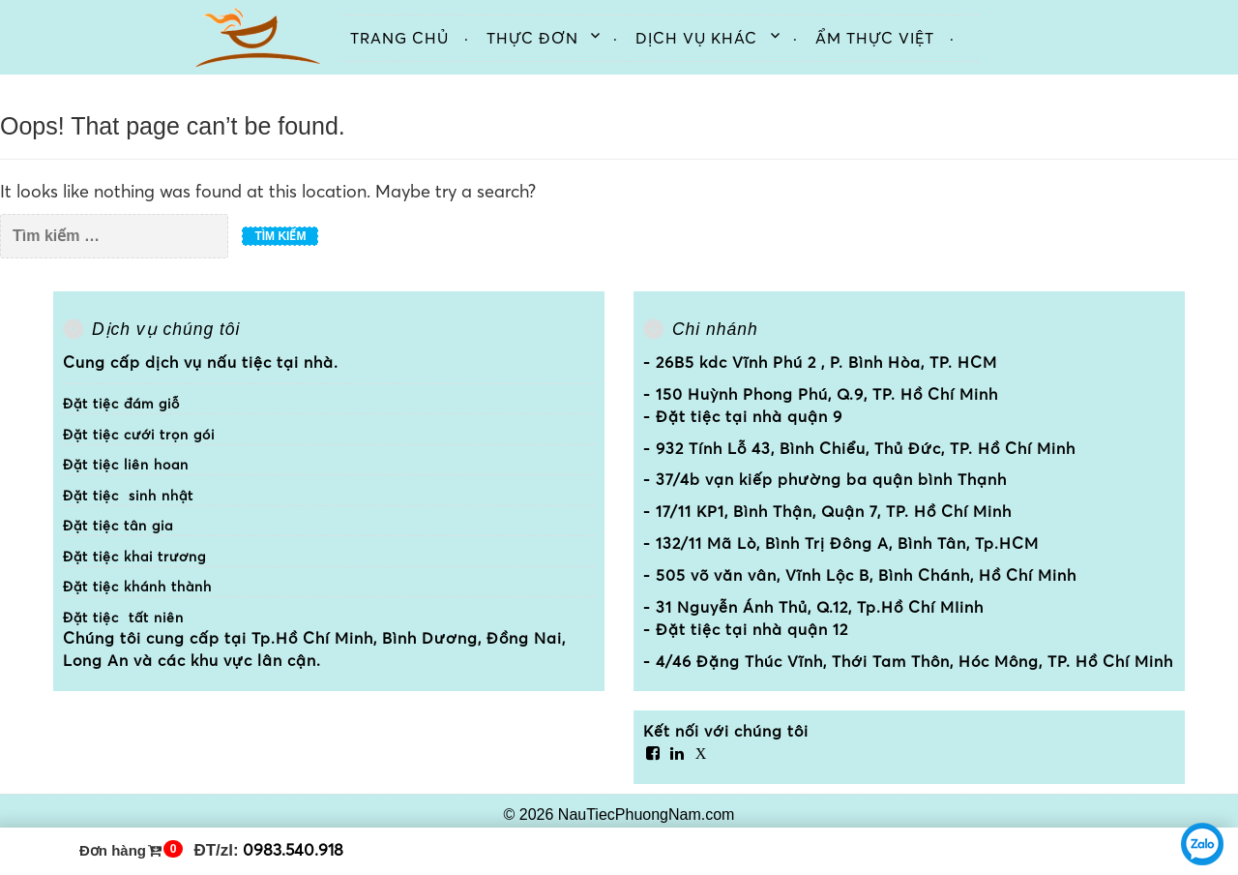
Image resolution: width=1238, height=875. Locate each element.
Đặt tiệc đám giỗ (121, 403)
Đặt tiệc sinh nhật (128, 495)
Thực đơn (532, 37)
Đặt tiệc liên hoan (126, 464)
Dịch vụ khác (696, 37)
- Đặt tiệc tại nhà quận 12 (745, 629)
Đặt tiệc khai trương (134, 556)
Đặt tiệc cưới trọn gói (139, 434)
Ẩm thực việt (874, 37)
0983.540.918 (293, 849)
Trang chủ (399, 37)
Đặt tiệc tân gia (118, 525)
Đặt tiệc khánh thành (137, 586)
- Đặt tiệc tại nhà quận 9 (742, 416)
